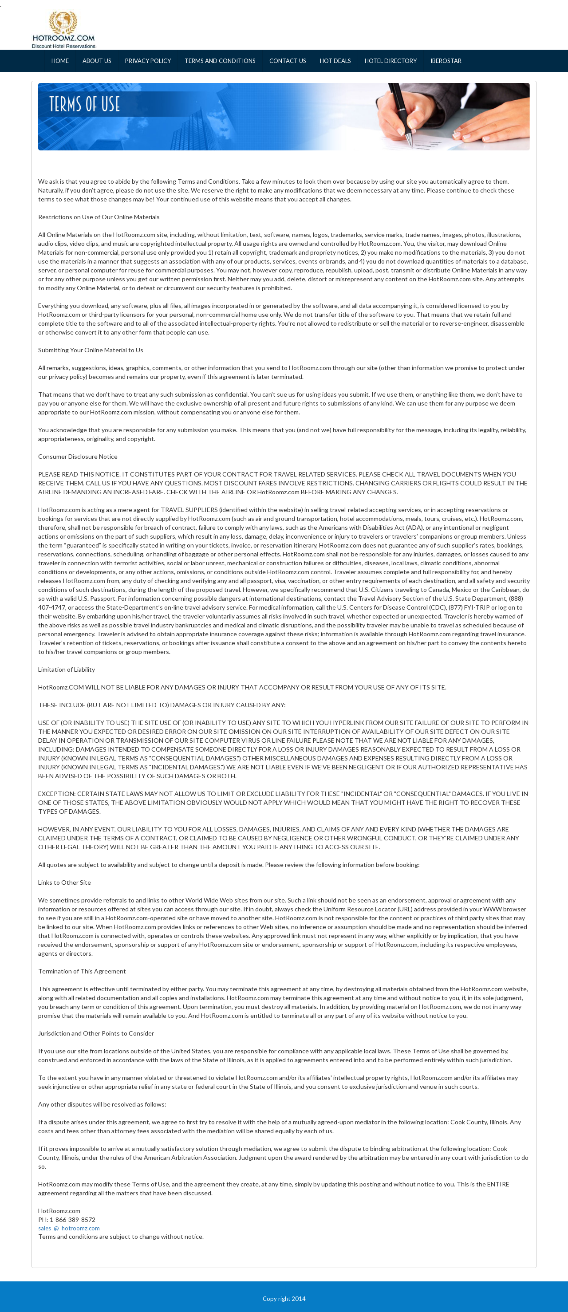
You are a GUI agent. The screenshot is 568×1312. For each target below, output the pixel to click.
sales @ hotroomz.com (69, 1228)
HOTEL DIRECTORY (391, 60)
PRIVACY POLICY (148, 60)
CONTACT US (287, 60)
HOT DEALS (335, 60)
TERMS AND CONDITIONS (220, 60)
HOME (60, 60)
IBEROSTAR (446, 60)
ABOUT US (97, 60)
